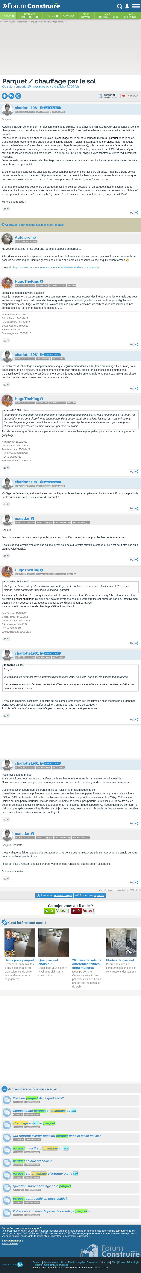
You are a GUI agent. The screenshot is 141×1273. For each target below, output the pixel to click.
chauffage (63, 137)
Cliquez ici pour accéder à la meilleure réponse (34, 224)
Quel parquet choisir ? (48, 962)
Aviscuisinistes (131, 15)
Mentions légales (76, 1262)
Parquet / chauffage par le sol (49, 81)
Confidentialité (51, 1265)
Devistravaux (86, 15)
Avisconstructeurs (108, 15)
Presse (121, 1262)
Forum (7, 15)
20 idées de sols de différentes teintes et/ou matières (86, 964)
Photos (50, 15)
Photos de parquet (120, 960)
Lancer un (54, 895)
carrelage (107, 141)
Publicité (38, 1265)
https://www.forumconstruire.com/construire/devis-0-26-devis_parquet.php (56, 267)
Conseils (69, 15)
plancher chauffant (23, 598)
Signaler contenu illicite (54, 1262)
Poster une (89, 895)
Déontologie (133, 1262)
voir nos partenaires (10, 1243)
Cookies (64, 1265)
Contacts (37, 1262)
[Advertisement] (70, 742)
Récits (29, 15)
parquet (113, 137)
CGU (113, 1262)
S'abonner (130, 95)
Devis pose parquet (19, 960)
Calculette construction (98, 1262)
